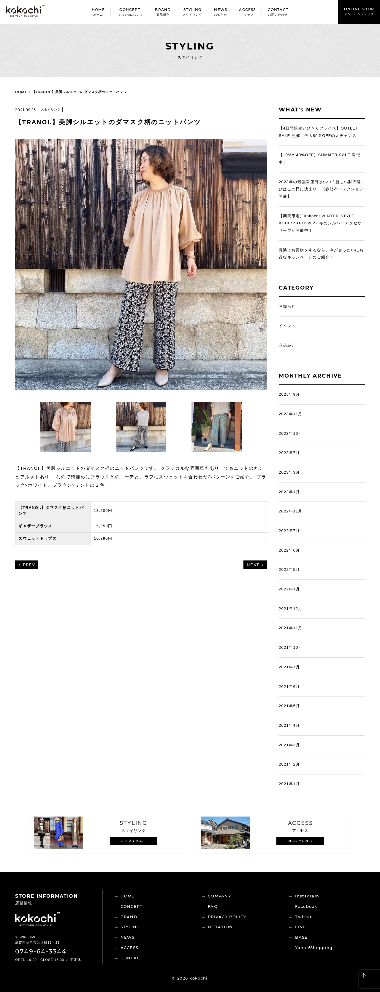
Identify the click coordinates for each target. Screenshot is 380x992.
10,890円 (103, 538)
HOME (21, 92)
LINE (300, 926)
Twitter (303, 916)
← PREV (26, 564)
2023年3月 (289, 472)
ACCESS (130, 947)
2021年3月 (289, 745)
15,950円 (103, 526)
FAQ (213, 906)
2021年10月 (291, 647)
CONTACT (132, 958)
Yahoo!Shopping (313, 947)
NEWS (128, 937)
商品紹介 (287, 345)
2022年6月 (289, 550)
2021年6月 (289, 686)
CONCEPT (132, 906)
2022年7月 (289, 530)
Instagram (307, 896)
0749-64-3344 (40, 951)
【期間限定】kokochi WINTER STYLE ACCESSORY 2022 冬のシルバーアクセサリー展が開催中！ (320, 223)
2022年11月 (291, 511)
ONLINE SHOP (359, 11)
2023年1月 (289, 492)
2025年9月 (289, 394)
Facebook (306, 906)
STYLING (130, 926)
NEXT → (255, 564)
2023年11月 (291, 414)
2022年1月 (289, 589)
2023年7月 (289, 453)
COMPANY (219, 896)
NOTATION (220, 926)
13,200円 (103, 510)
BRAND (129, 916)
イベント (287, 326)
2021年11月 (291, 628)
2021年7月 (289, 667)
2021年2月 (289, 764)
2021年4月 (289, 725)
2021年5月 (289, 706)
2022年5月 (289, 569)
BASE (301, 937)
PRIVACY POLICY (227, 916)
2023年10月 (291, 433)
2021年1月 (289, 784)
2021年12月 (291, 608)
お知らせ (287, 306)
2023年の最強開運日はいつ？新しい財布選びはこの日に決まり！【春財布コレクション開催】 (321, 189)
